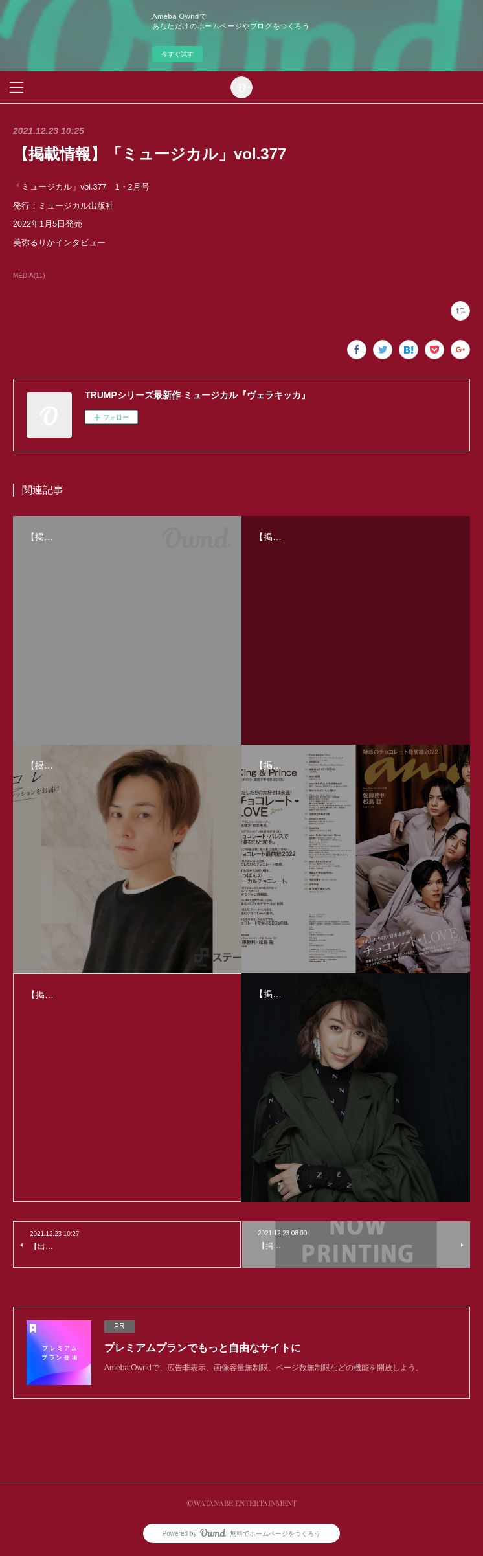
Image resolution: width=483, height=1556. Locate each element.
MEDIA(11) (29, 275)
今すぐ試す (177, 54)
